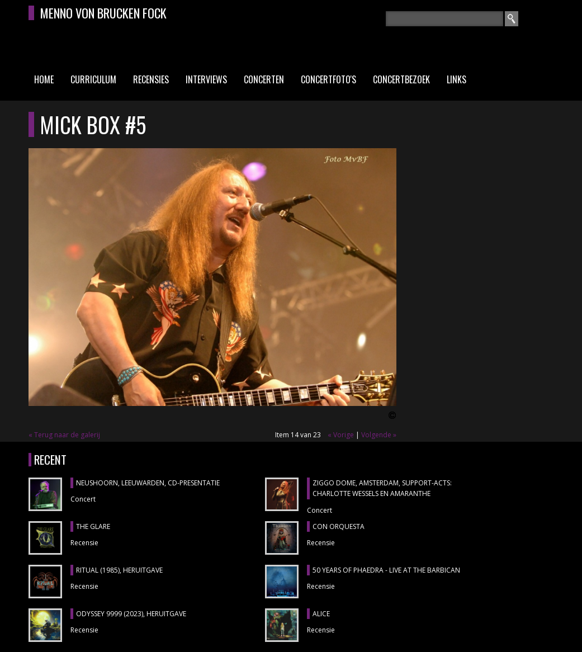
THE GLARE (93, 526)
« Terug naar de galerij (64, 435)
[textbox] (444, 18)
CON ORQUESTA (339, 526)
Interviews (206, 79)
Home (44, 79)
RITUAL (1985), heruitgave (119, 570)
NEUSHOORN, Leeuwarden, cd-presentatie (148, 483)
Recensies (151, 79)
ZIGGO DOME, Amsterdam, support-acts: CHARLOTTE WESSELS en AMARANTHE (382, 488)
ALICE (321, 613)
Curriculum (93, 79)
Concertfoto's (328, 79)
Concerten (264, 79)
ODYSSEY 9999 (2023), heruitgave (131, 613)
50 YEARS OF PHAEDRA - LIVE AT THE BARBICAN (386, 570)
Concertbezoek (401, 79)
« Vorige (341, 435)
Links (456, 79)
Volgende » (378, 435)
